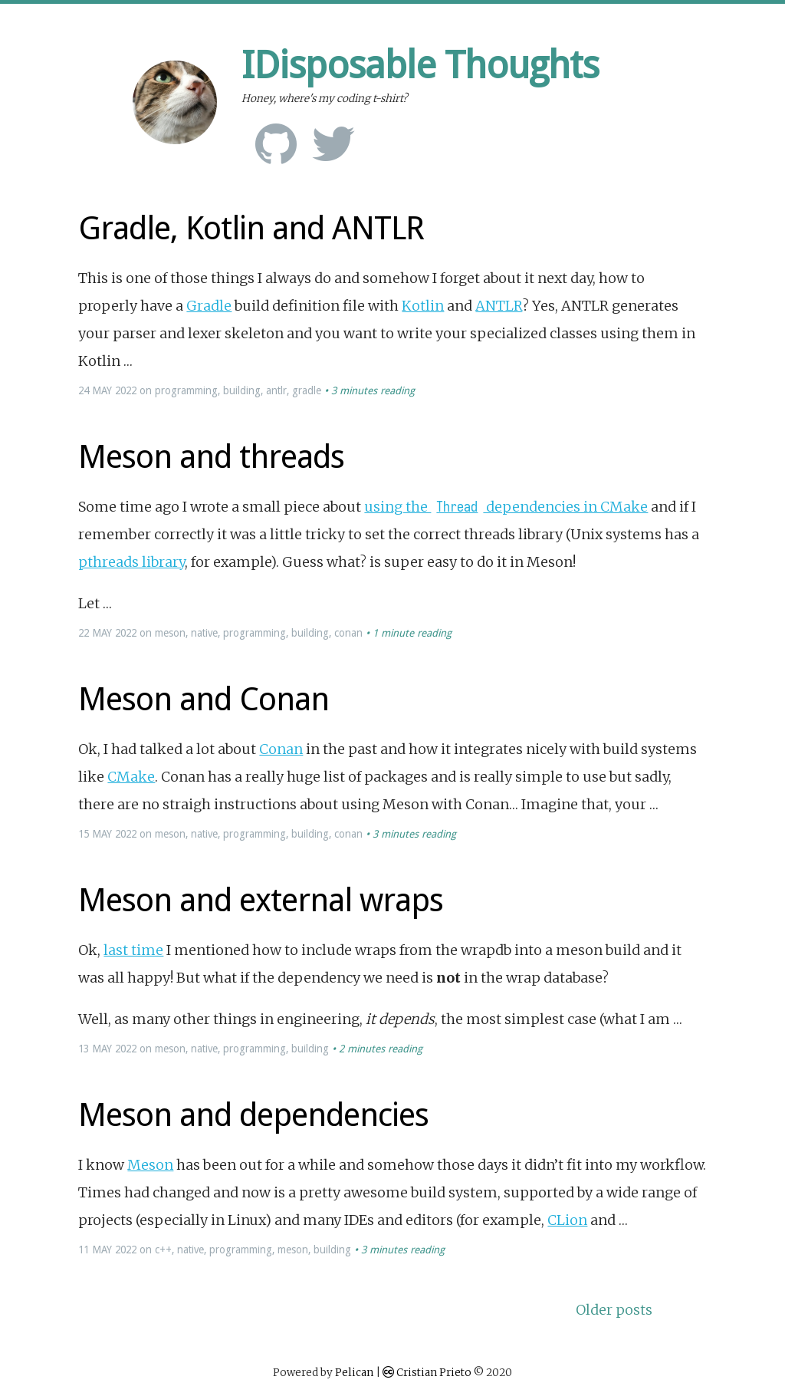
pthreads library (131, 562)
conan (348, 633)
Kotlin (423, 305)
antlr (276, 390)
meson (170, 633)
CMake (131, 776)
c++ (163, 1249)
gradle (306, 390)
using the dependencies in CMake (506, 506)
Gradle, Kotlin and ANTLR (251, 228)
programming (186, 390)
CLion (567, 1220)
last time (133, 950)
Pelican (354, 1372)
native (204, 633)
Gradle (209, 305)
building (242, 390)
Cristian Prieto (433, 1372)
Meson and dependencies (253, 1115)
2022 (125, 390)
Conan (281, 749)
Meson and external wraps (260, 900)
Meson (150, 1165)
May (102, 390)
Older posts (614, 1310)
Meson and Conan (203, 699)
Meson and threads (211, 457)
